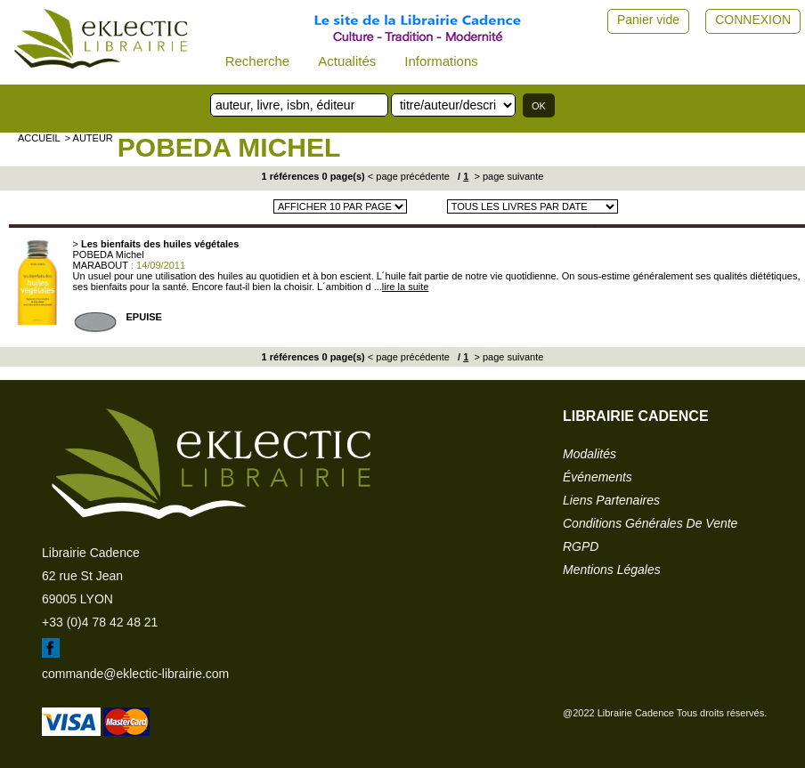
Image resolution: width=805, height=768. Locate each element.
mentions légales (612, 569)
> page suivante (507, 176)
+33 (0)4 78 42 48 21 (100, 622)
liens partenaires (611, 500)
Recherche (257, 61)
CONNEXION (753, 19)
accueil (39, 138)
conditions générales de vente (650, 523)
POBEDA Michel (229, 147)
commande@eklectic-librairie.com (135, 674)
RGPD (580, 546)
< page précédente (409, 176)
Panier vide (648, 19)
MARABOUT (100, 265)
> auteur (89, 138)
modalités (589, 454)
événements (597, 477)
